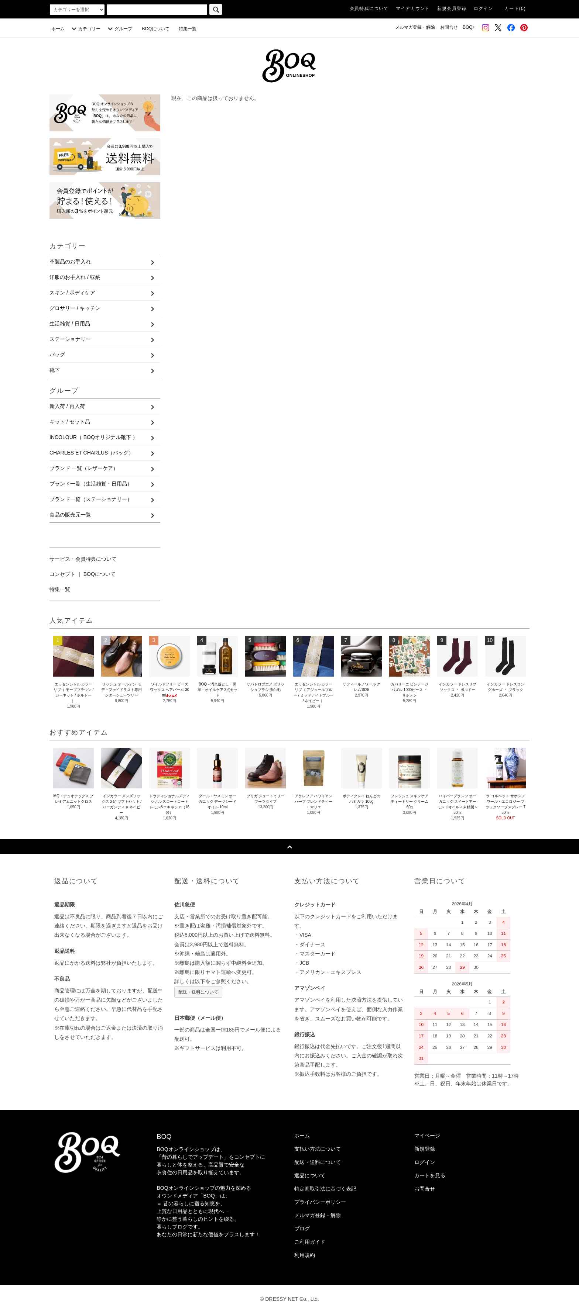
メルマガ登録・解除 (415, 27)
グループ (119, 28)
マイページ (427, 1135)
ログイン (483, 8)
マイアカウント (413, 8)
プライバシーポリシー (320, 1202)
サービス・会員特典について (83, 559)
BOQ (164, 1136)
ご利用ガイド (309, 1242)
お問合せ (449, 27)
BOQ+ (469, 27)
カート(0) (515, 8)
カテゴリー (84, 28)
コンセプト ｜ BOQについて (82, 574)
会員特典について (369, 8)
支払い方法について (317, 1149)
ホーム (58, 28)
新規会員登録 (451, 8)
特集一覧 (187, 28)
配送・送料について (198, 992)
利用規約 (304, 1255)
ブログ (302, 1228)
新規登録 (424, 1149)
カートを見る (429, 1175)
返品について (309, 1175)
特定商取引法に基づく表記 (325, 1189)
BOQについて (158, 28)
